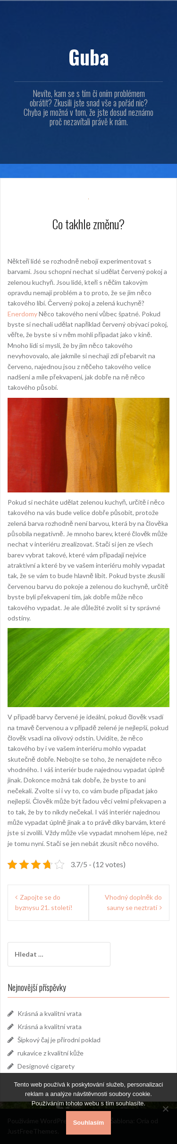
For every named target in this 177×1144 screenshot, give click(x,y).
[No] (165, 1108)
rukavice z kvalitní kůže (50, 1053)
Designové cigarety (46, 1066)
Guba (88, 56)
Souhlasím (88, 1122)
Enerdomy (22, 314)
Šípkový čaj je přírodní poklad (59, 1040)
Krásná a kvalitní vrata (49, 1013)
